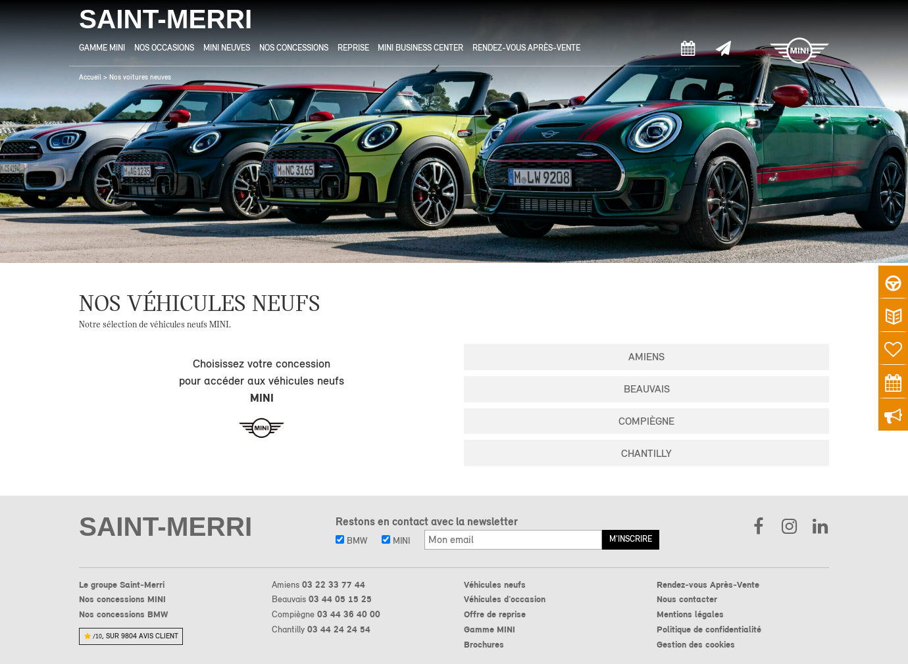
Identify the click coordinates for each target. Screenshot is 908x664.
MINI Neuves (226, 48)
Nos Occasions (164, 48)
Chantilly (646, 453)
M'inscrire (630, 539)
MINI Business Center (420, 48)
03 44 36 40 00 (348, 614)
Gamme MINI (102, 48)
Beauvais (647, 389)
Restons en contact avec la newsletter (427, 521)
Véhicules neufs (495, 584)
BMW (351, 540)
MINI (396, 540)
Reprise (353, 48)
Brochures (484, 644)
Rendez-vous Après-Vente (526, 48)
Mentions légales (690, 614)
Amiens (646, 356)
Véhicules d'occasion (504, 599)
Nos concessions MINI (122, 599)
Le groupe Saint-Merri (121, 584)
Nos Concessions (293, 48)
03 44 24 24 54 (338, 629)
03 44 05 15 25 (340, 599)
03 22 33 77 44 (333, 584)
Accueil (90, 77)
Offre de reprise (495, 614)
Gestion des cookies (696, 644)
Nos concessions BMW (123, 614)
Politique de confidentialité (709, 629)
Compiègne (646, 421)
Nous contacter (687, 599)
